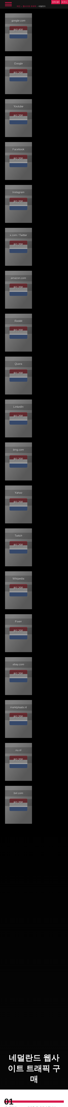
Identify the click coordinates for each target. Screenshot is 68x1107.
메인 (18, 6)
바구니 (64, 2)
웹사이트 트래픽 (29, 6)
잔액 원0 (55, 2)
